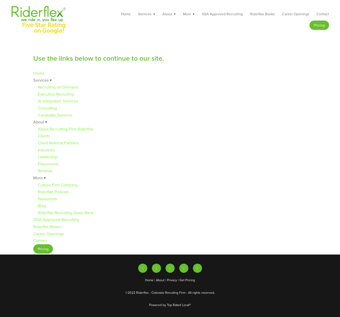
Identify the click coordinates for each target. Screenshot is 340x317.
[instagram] (183, 268)
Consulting (47, 108)
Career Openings (295, 13)
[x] (170, 268)
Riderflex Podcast (53, 192)
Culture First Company (58, 185)
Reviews (45, 171)
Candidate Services (55, 115)
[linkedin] (142, 268)
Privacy (172, 280)
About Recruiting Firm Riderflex (65, 129)
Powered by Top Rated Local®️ (170, 305)
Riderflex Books (262, 13)
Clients (44, 136)
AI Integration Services (58, 101)
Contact (323, 13)
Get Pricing (187, 280)
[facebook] (197, 268)
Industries (46, 150)
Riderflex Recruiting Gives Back (65, 213)
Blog (42, 205)
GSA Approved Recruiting (222, 13)
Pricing (319, 25)
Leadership (47, 157)
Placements (48, 164)
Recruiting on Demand (58, 87)
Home (126, 13)
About (160, 280)
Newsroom (47, 199)
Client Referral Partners (58, 143)
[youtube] (156, 268)
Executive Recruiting (56, 94)
